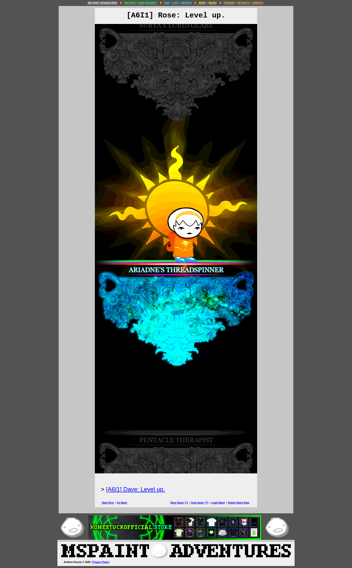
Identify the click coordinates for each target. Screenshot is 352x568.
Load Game (218, 502)
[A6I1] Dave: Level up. (135, 489)
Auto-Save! (197, 502)
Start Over (108, 502)
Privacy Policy (101, 562)
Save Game (177, 502)
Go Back (122, 502)
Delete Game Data (238, 502)
